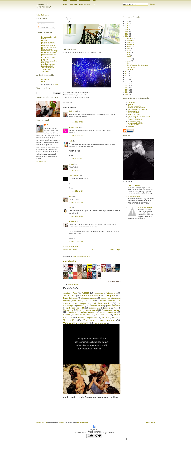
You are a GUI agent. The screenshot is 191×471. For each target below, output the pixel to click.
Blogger (55, 84)
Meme (116, 308)
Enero (128, 63)
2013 (127, 82)
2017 (127, 73)
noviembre (130, 40)
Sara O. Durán (73, 127)
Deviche (44, 40)
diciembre (130, 38)
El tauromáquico (46, 49)
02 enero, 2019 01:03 (76, 216)
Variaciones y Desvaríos (75, 323)
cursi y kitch (76, 301)
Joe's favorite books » (114, 281)
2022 (127, 30)
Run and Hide (102, 315)
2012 (127, 84)
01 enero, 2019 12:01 (76, 159)
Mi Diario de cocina (134, 121)
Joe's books (69, 261)
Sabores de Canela (134, 114)
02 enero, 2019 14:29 (76, 242)
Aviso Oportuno (69, 296)
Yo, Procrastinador (134, 197)
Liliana (71, 164)
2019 (127, 36)
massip (107, 308)
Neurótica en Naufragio (111, 310)
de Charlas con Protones (108, 301)
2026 (127, 21)
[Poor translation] (98, 436)
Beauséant (72, 221)
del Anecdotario (101, 303)
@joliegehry (45, 79)
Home (65, 4)
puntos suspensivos (108, 312)
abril (128, 55)
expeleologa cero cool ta (75, 308)
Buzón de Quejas (70, 298)
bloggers (110, 295)
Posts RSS (73, 4)
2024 (127, 26)
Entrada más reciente (70, 250)
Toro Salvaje (45, 71)
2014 (127, 80)
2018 (127, 71)
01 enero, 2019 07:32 (76, 122)
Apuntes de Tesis (70, 293)
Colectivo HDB (105, 298)
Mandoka (131, 126)
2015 (127, 77)
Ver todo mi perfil (41, 161)
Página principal (73, 284)
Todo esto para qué (47, 68)
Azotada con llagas (90, 295)
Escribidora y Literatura (96, 306)
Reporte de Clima (83, 315)
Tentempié (68, 320)
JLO (70, 208)
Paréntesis (71, 312)
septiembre (131, 44)
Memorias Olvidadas (48, 64)
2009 (127, 90)
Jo (47, 124)
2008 (127, 92)
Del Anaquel (80, 303)
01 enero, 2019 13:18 (76, 191)
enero (129, 61)
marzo (129, 57)
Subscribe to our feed (43, 15)
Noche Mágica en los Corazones (137, 65)
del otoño (81, 306)
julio (128, 48)
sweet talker (106, 318)
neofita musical (92, 310)
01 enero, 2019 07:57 (76, 136)
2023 (127, 28)
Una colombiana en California (137, 109)
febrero (129, 59)
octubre (129, 42)
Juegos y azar (94, 308)
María (70, 141)
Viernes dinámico (100, 323)
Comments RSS (84, 4)
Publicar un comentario (70, 247)
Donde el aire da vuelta (48, 44)
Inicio (93, 250)
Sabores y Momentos (135, 120)
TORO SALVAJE (74, 175)
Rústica (130, 104)
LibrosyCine (45, 63)
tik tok (43, 81)
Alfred (70, 196)
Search (152, 4)
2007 (127, 94)
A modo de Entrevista (145, 207)
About (153, 422)
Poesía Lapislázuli (47, 66)
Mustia (78, 310)
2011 (127, 86)
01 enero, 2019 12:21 (76, 170)
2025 (127, 24)
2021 (127, 32)
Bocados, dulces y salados (136, 108)
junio (128, 50)
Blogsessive (62, 422)
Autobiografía (111, 293)
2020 (127, 34)
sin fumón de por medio (87, 318)
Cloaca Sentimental (134, 186)
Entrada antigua (115, 250)
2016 (127, 75)
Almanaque (69, 49)
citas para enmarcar (89, 298)
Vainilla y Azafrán (133, 113)
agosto (129, 46)
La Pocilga (44, 59)
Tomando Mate (46, 69)
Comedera (131, 102)
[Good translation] (90, 436)
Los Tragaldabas (133, 125)
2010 (127, 88)
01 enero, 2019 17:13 (76, 202)
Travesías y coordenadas (98, 320)
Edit (94, 4)
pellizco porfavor (88, 312)
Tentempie (116, 317)
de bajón (90, 300)
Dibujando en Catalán (48, 42)
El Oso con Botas (133, 118)
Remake (66, 315)
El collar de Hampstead (48, 47)
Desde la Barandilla (43, 5)
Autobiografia (99, 293)
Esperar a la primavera (48, 52)
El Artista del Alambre (48, 45)
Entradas (41, 24)
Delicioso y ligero (133, 111)
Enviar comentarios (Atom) (81, 256)
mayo (129, 53)
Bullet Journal (131, 67)
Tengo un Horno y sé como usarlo (139, 116)
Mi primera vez (68, 310)
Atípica (85, 293)
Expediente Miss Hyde (48, 54)
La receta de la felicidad (135, 123)
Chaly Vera (72, 111)
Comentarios (43, 27)
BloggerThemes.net (82, 422)
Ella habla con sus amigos (49, 51)
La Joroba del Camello (48, 57)
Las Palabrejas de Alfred (49, 61)
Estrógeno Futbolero (113, 306)
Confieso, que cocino (134, 106)
